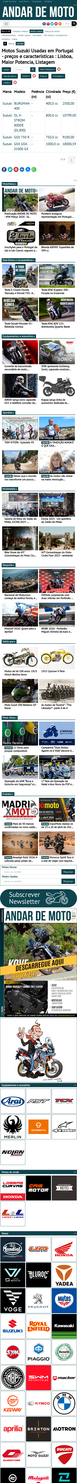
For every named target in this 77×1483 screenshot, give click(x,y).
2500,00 (68, 103)
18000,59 (69, 144)
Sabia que (9, 641)
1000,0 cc (53, 144)
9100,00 (68, 137)
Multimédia (9, 488)
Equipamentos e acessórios (18, 336)
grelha (11, 43)
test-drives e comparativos (55, 35)
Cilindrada (58, 76)
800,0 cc (52, 115)
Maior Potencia (47, 69)
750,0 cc (52, 137)
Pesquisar (68, 871)
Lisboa (7, 82)
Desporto (8, 565)
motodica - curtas (9, 39)
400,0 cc (52, 103)
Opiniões (8, 412)
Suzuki (26, 76)
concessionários (9, 35)
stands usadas (24, 35)
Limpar (6, 69)
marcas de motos (52, 31)
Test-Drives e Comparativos (18, 260)
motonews (37, 35)
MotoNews (9, 183)
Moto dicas (9, 717)
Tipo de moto (9, 76)
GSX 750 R (22, 137)
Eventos (8, 794)
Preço (43, 76)
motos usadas (36, 31)
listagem (20, 43)
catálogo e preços (20, 31)
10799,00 (69, 115)
